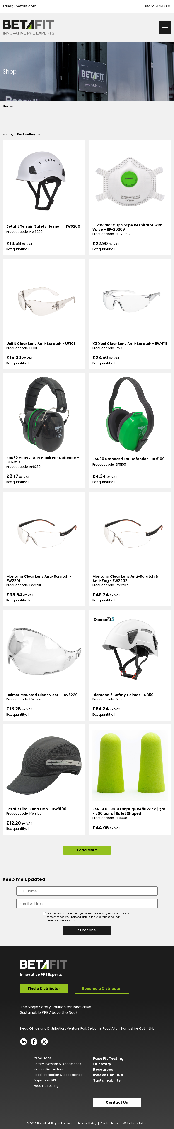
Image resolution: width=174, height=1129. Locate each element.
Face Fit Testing (46, 1085)
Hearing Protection (48, 1069)
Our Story (102, 1063)
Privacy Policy (87, 1123)
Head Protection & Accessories (58, 1074)
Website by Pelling (135, 1123)
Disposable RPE (45, 1080)
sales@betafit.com (19, 6)
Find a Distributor (44, 988)
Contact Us (117, 1101)
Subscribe (87, 930)
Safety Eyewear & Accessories (57, 1063)
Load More (87, 850)
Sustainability (107, 1080)
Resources (103, 1069)
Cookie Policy (110, 1123)
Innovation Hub (108, 1074)
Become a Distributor (102, 988)
